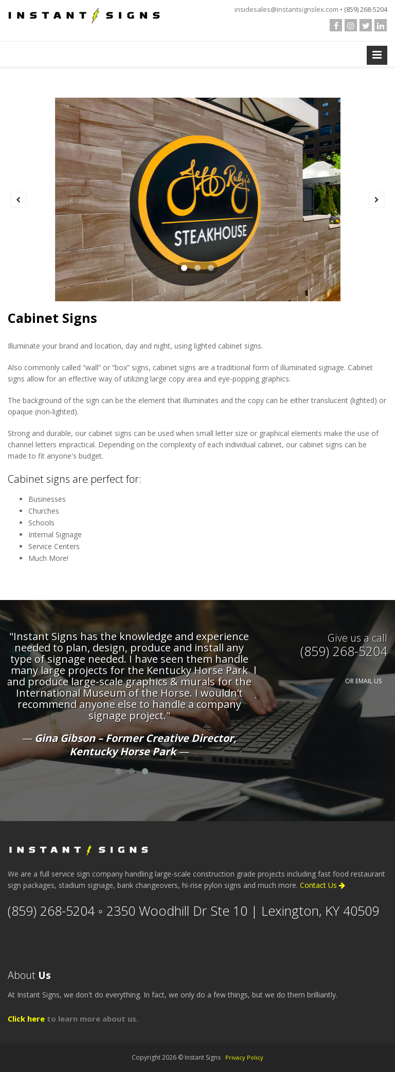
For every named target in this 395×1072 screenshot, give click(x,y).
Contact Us (322, 885)
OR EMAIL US (363, 681)
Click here (26, 1018)
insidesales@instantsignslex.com (286, 9)
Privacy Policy (244, 1057)
